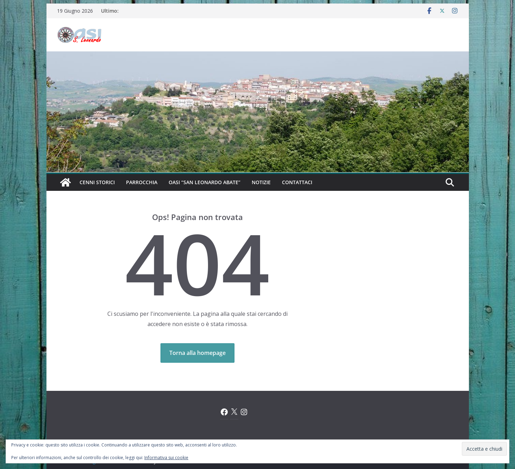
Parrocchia (141, 182)
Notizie (261, 182)
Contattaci (297, 182)
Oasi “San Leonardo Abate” (204, 182)
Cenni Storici (97, 182)
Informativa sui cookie (166, 458)
